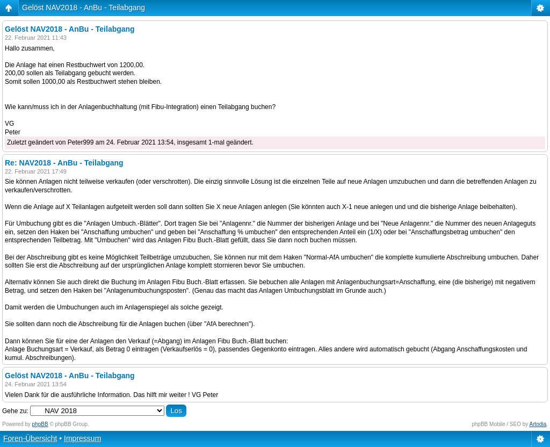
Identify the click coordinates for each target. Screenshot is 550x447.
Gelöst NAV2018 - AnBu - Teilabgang (83, 7)
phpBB (40, 424)
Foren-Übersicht (30, 438)
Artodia (538, 424)
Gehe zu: (15, 411)
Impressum (82, 438)
